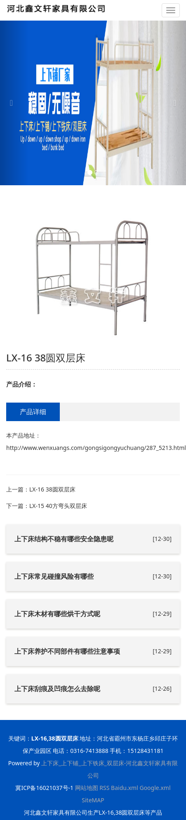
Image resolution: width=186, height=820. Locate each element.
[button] (14, 103)
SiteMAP (93, 800)
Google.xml (154, 788)
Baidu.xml (124, 788)
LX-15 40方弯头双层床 (58, 506)
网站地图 (86, 788)
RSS (104, 788)
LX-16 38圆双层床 (52, 489)
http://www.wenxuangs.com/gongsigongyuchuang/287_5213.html (96, 448)
